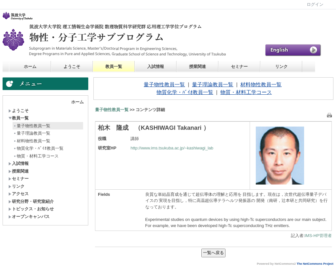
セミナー (239, 66)
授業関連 (197, 66)
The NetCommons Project (315, 263)
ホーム (30, 66)
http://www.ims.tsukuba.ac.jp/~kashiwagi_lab (171, 148)
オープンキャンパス (29, 216)
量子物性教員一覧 (31, 125)
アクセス (18, 193)
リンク (281, 66)
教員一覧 (113, 66)
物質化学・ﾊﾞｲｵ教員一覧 (38, 148)
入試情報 (155, 66)
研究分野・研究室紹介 (31, 201)
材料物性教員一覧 (31, 140)
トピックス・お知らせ (31, 208)
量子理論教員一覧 (31, 133)
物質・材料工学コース (36, 156)
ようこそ (71, 66)
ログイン (315, 4)
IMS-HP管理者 (318, 235)
